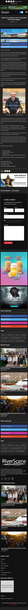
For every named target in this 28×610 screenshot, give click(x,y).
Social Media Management (6, 572)
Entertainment (3, 574)
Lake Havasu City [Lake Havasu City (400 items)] (5, 337)
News (2, 561)
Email (16, 207)
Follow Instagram (6, 322)
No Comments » (16, 36)
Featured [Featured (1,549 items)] (3, 335)
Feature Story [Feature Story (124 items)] (10, 335)
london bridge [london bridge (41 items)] (4, 341)
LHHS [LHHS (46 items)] (24, 337)
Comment (6, 225)
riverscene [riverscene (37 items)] (11, 341)
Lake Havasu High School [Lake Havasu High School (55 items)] (16, 337)
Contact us (3, 559)
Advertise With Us (18, 1)
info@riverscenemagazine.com (7, 598)
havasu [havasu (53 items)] (16, 335)
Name (5, 207)
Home (12, 21)
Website (5, 214)
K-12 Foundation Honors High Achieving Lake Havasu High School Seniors (12, 504)
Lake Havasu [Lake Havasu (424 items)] (23, 335)
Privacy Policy (3, 563)
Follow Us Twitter (6, 319)
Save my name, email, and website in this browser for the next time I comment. (14, 221)
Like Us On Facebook (7, 315)
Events (2, 570)
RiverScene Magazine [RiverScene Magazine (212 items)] (20, 341)
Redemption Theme (14, 604)
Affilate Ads (3, 568)
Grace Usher (3, 36)
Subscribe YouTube (6, 326)
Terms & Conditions (5, 565)
